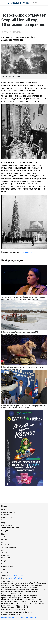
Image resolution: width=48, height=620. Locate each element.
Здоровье (4, 552)
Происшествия (6, 517)
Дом (3, 537)
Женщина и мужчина (9, 547)
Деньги (4, 542)
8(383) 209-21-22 (16, 575)
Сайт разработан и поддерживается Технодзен (18, 617)
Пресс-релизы (6, 525)
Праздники (5, 555)
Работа (4, 539)
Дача (3, 550)
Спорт (3, 523)
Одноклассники (7, 566)
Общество (5, 520)
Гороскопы (5, 545)
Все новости (5, 509)
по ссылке (27, 252)
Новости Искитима (8, 512)
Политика (5, 515)
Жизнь (3, 534)
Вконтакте (5, 564)
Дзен (3, 569)
